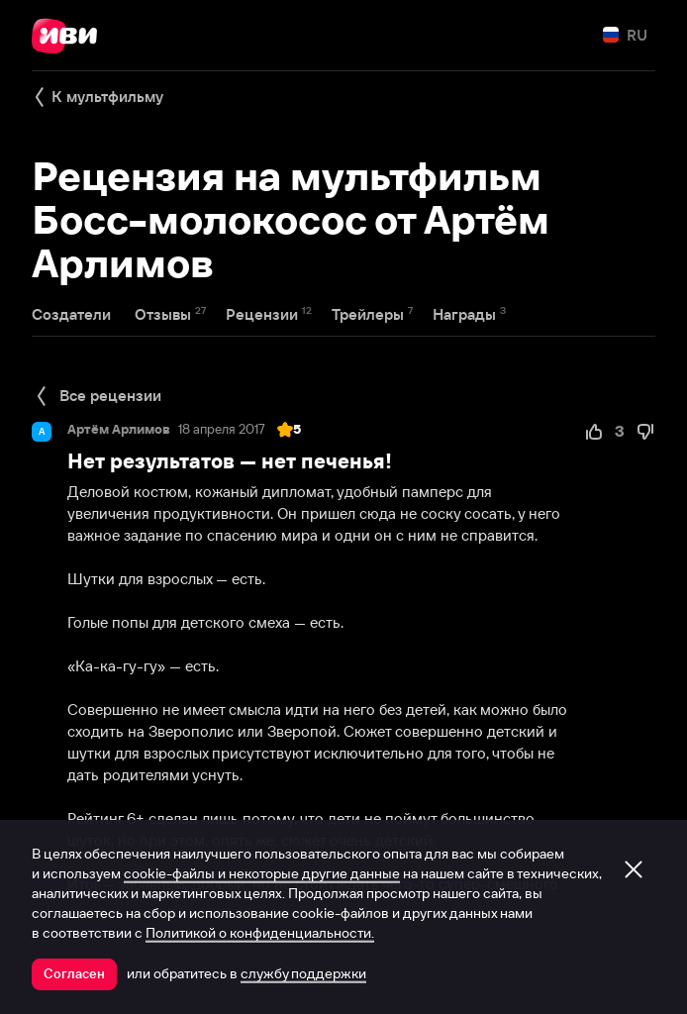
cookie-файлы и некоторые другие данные (262, 873)
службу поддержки (303, 973)
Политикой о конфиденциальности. (260, 933)
